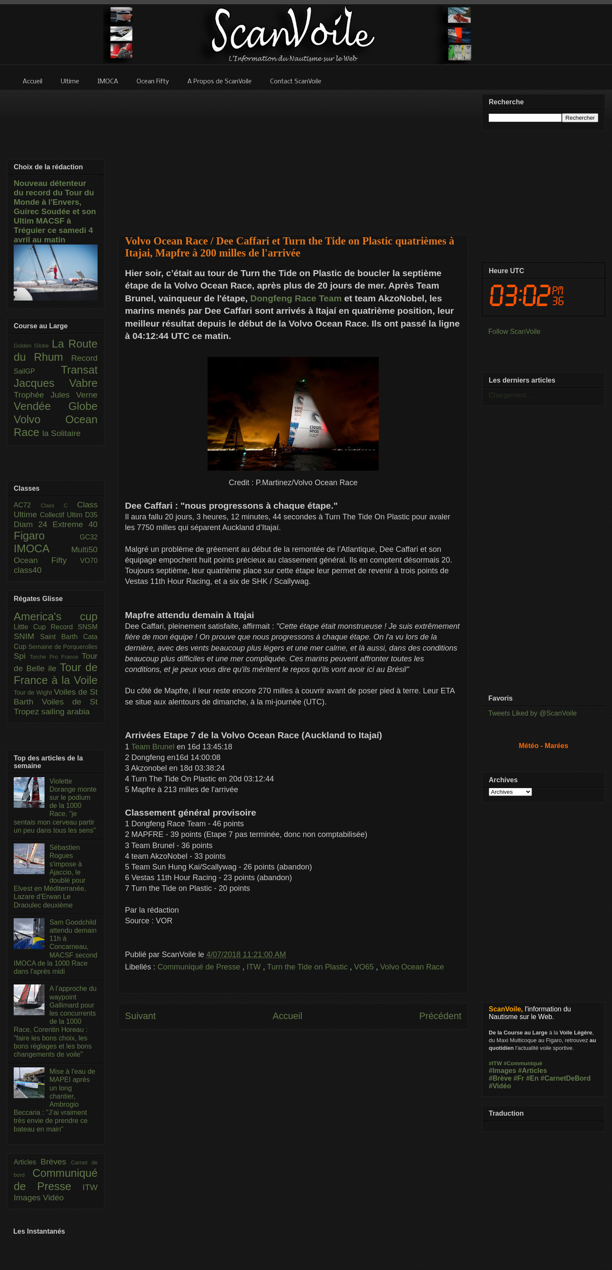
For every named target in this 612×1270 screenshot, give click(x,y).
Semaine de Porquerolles (63, 646)
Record (84, 358)
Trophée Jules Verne (56, 394)
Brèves (56, 1161)
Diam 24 (33, 524)
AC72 (27, 505)
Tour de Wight (34, 692)
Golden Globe (33, 345)
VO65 (365, 967)
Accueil (288, 1016)
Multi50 (84, 549)
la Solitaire (61, 433)
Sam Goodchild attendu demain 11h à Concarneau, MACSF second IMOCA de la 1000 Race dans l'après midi (55, 947)
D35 (91, 515)
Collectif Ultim (62, 515)
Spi (22, 655)
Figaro (47, 536)
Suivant (140, 1016)
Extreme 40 (75, 524)
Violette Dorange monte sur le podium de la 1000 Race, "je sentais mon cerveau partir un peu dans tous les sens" (55, 806)
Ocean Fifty (47, 560)
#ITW (495, 1063)
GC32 (89, 537)
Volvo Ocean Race (412, 967)
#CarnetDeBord (566, 1078)
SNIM (27, 636)
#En (532, 1078)
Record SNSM (74, 627)
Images (28, 1197)
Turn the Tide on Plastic (308, 967)
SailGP (37, 371)
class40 (28, 570)
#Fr (519, 1078)
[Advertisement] (293, 157)
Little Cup (32, 627)
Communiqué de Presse (199, 967)
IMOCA (42, 548)
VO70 (89, 560)
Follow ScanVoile (514, 331)
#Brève (500, 1078)
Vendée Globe (56, 406)
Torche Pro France (55, 657)
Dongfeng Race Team (296, 298)
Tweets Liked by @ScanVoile (532, 713)
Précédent (440, 1016)
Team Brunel (153, 747)
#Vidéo (500, 1086)
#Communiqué (523, 1063)
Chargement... (510, 395)
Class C (59, 505)
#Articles (532, 1070)
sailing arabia (65, 711)
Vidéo (53, 1197)
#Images (502, 1070)
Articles (27, 1162)
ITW (255, 967)
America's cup (56, 616)
